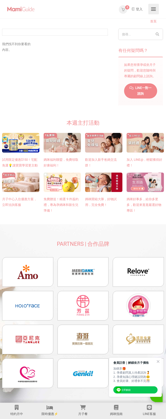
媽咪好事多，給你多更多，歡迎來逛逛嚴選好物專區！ (144, 204)
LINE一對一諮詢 (140, 91)
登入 (137, 9)
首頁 (153, 21)
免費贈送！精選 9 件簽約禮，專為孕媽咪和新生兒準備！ (61, 204)
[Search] (157, 34)
